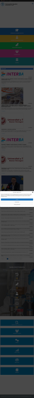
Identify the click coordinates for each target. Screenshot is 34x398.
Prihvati (17, 199)
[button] (32, 192)
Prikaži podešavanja (17, 204)
